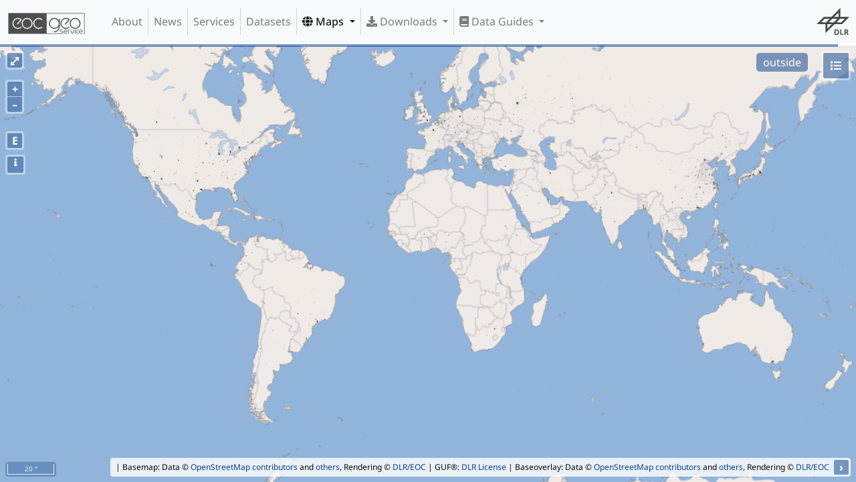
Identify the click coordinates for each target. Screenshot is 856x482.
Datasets (268, 21)
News (168, 21)
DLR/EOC (409, 467)
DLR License (483, 467)
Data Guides (497, 21)
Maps (324, 21)
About (127, 21)
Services (214, 21)
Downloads (403, 21)
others (328, 467)
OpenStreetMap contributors (244, 467)
